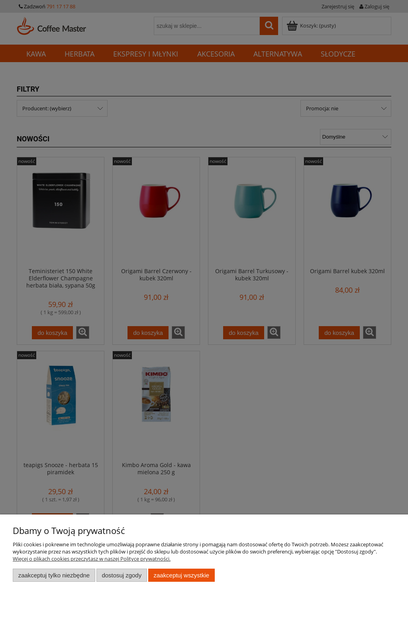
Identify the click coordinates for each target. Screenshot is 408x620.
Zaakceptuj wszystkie (181, 575)
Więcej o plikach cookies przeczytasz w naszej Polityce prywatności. (92, 558)
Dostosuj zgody (121, 575)
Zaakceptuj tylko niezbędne (54, 575)
